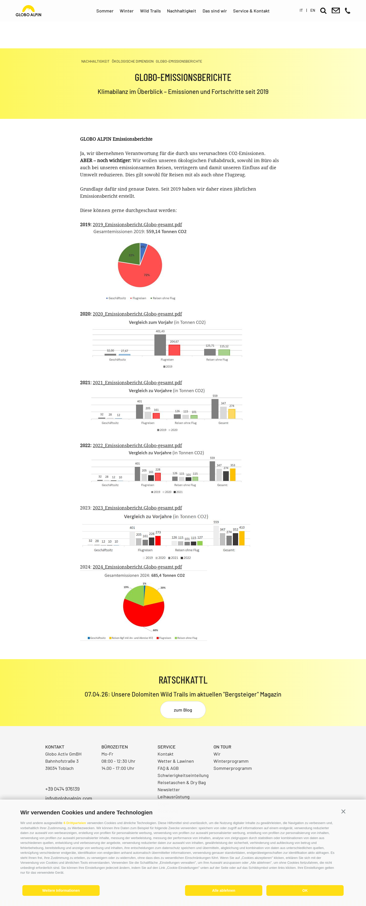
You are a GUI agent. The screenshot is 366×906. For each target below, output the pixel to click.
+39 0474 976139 (62, 789)
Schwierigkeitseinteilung (183, 775)
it (301, 10)
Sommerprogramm (233, 768)
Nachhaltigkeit (181, 10)
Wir (217, 754)
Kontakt (166, 754)
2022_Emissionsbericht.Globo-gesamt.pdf (137, 445)
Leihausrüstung (174, 796)
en (312, 10)
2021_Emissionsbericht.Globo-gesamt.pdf (137, 382)
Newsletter (169, 789)
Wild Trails (150, 10)
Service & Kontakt (251, 10)
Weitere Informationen (61, 890)
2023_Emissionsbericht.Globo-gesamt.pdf (137, 508)
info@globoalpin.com (68, 798)
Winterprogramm (231, 761)
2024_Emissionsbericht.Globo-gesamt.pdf (137, 567)
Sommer (105, 10)
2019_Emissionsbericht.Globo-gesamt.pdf (137, 224)
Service (167, 746)
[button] (343, 811)
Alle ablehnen (223, 890)
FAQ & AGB (168, 768)
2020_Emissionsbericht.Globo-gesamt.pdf (137, 314)
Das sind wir (215, 10)
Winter (127, 10)
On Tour (222, 746)
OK (305, 890)
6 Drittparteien (75, 823)
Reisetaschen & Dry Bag (182, 782)
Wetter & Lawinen (176, 761)
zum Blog (183, 710)
